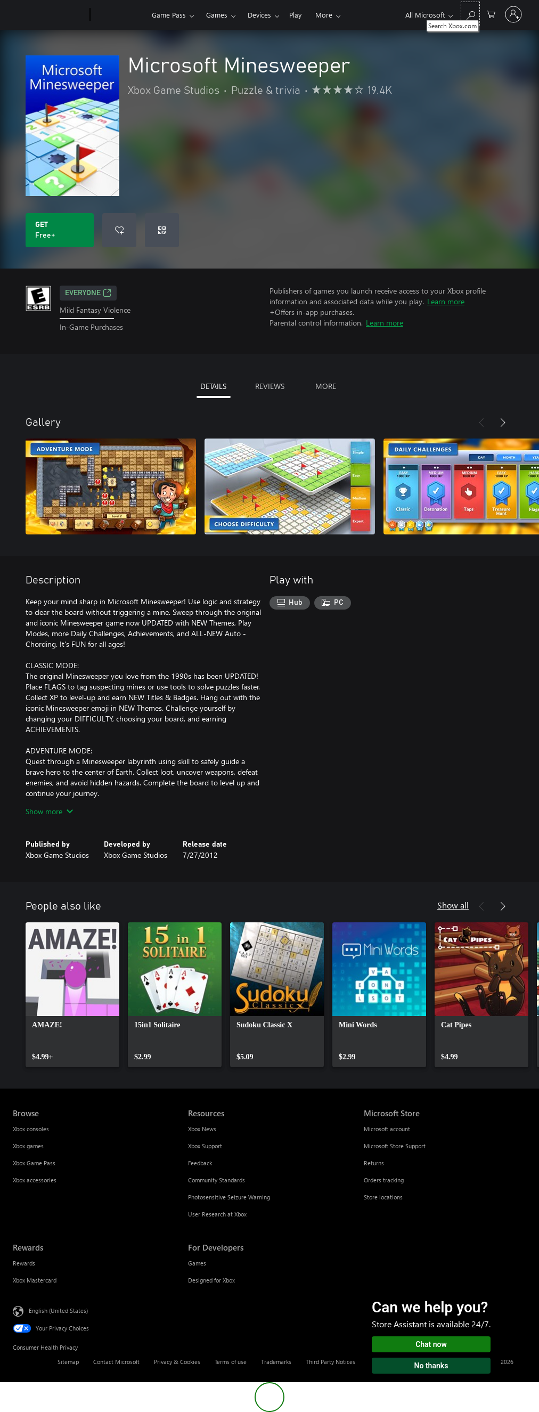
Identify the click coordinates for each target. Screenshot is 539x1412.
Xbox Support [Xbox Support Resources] (205, 1145)
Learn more (445, 301)
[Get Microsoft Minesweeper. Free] (60, 230)
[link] (72, 994)
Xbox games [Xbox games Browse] (28, 1145)
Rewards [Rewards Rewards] (24, 1263)
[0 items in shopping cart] (491, 13)
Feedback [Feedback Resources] (200, 1162)
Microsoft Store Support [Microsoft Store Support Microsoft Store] (395, 1145)
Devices (259, 14)
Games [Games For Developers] (197, 1263)
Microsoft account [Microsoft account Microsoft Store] (387, 1128)
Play (295, 14)
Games (216, 14)
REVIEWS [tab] (269, 386)
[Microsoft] (49, 15)
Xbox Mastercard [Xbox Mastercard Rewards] (34, 1280)
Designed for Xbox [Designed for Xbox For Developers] (211, 1280)
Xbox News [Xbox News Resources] (202, 1128)
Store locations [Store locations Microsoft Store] (383, 1197)
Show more (49, 811)
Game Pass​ (169, 14)
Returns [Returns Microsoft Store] (374, 1162)
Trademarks (276, 1361)
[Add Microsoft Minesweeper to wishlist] (119, 230)
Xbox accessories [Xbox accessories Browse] (34, 1179)
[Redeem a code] (162, 230)
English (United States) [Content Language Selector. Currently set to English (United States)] (58, 1309)
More (323, 14)
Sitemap (68, 1361)
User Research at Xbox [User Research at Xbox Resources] (217, 1214)
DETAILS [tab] (213, 386)
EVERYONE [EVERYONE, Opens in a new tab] (88, 293)
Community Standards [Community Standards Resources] (216, 1179)
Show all (453, 905)
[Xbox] (119, 15)
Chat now (431, 1344)
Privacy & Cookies (177, 1361)
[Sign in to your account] (513, 14)
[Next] (502, 422)
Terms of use (231, 1361)
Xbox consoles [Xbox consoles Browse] (31, 1128)
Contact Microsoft (116, 1361)
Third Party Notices (330, 1361)
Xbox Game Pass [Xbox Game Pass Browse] (34, 1162)
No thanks (431, 1365)
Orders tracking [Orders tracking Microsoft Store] (384, 1179)
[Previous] (481, 422)
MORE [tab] (325, 386)
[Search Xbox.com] (470, 14)
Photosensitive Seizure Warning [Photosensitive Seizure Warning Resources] (229, 1197)
